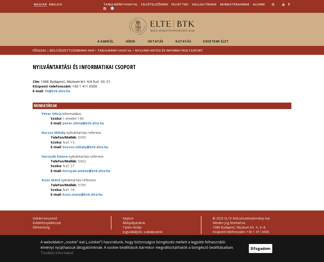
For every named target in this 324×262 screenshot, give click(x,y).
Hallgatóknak (204, 4)
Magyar (40, 4)
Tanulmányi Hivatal (121, 4)
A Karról (105, 41)
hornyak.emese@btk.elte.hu (86, 170)
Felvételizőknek (154, 4)
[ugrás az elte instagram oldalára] (105, 9)
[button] (273, 4)
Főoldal (40, 50)
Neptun (128, 218)
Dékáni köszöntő (45, 218)
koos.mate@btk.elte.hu (82, 194)
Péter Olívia (51, 113)
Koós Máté (51, 180)
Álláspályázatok (134, 223)
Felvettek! (180, 4)
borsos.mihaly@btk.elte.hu (85, 147)
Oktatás (155, 41)
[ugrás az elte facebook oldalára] (289, 4)
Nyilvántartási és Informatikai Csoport (169, 50)
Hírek (130, 41)
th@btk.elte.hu (57, 91)
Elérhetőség (41, 227)
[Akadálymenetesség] (112, 8)
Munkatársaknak (235, 4)
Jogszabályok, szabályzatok (142, 232)
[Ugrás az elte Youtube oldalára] (283, 4)
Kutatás (183, 41)
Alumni (259, 4)
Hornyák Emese (55, 156)
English (55, 4)
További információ (57, 252)
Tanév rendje (132, 227)
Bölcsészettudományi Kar (72, 50)
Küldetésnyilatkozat (47, 223)
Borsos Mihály (53, 132)
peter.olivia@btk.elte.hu (83, 123)
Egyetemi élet (216, 41)
